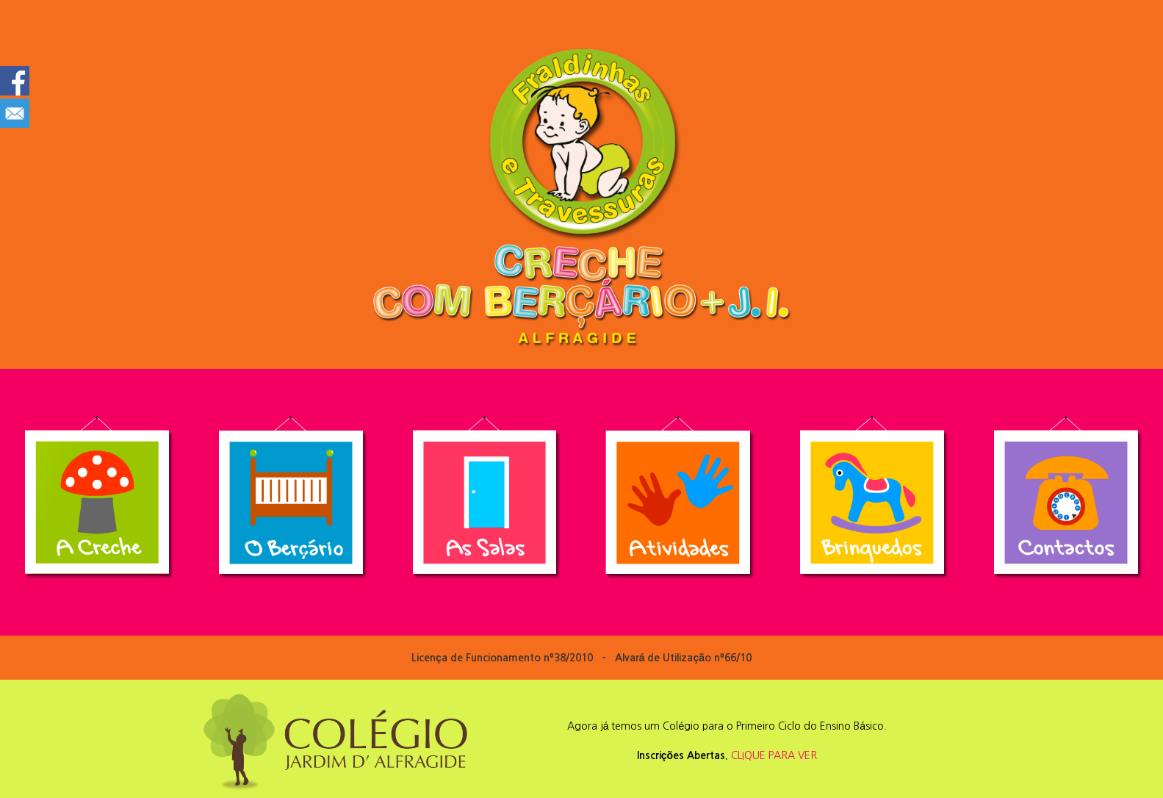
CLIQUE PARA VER (774, 755)
